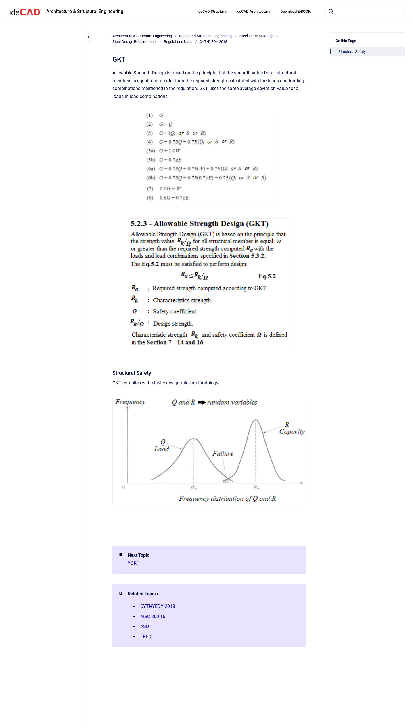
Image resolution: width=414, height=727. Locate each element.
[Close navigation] (88, 37)
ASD (144, 626)
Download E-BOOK (295, 11)
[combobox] (365, 11)
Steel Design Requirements (134, 41)
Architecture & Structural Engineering (84, 11)
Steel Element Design (256, 36)
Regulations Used (178, 41)
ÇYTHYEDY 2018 (213, 41)
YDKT (133, 563)
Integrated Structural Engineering (205, 36)
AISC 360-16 (152, 616)
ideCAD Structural (212, 11)
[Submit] (331, 11)
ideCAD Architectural (253, 11)
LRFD (146, 636)
